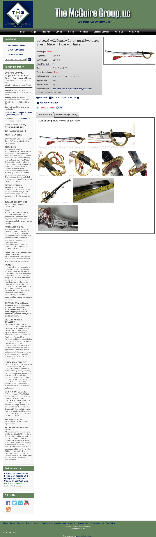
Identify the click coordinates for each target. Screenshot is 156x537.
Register (46, 32)
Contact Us (134, 32)
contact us (25, 119)
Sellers (71, 32)
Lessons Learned (101, 32)
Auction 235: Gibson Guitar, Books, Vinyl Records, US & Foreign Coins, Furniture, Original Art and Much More (18, 479)
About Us (119, 32)
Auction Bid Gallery (16, 45)
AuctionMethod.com (84, 536)
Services (84, 32)
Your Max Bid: (43, 64)
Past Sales (110, 523)
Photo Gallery (45, 114)
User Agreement (97, 523)
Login (33, 32)
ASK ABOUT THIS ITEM (47, 103)
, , (18, 114)
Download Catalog (16, 50)
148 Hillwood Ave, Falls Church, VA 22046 (72, 89)
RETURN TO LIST (57, 98)
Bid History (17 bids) (66, 114)
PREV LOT (42, 98)
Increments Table (15, 54)
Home (22, 32)
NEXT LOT (73, 98)
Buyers (59, 32)
